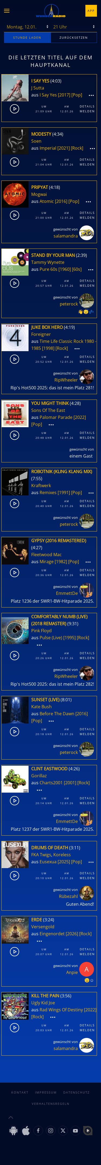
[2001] (70, 783)
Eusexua (48, 862)
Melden (87, 111)
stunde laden (27, 37)
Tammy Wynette (47, 262)
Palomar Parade (56, 417)
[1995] (69, 638)
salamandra (66, 236)
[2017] (64, 95)
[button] (6, 10)
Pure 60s (48, 269)
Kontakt (20, 1092)
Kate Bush (41, 707)
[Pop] (76, 95)
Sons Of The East (48, 410)
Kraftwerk (41, 485)
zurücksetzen (74, 37)
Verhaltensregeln (50, 1104)
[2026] (72, 934)
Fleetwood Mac (46, 555)
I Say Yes (48, 95)
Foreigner (41, 334)
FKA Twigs (41, 855)
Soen (36, 141)
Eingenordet (52, 934)
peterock (69, 304)
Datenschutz (76, 1092)
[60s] (77, 269)
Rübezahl (68, 896)
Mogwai (39, 194)
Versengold (42, 927)
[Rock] (77, 148)
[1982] (61, 561)
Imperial (48, 148)
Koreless (62, 855)
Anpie (72, 972)
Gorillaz (39, 776)
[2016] (61, 201)
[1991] (64, 492)
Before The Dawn (57, 714)
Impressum (46, 1092)
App (91, 11)
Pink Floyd (41, 631)
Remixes (48, 492)
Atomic (47, 201)
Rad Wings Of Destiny (61, 1010)
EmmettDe (67, 593)
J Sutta (37, 88)
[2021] (63, 148)
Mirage (47, 561)
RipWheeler (66, 380)
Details (87, 106)
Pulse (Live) (51, 638)
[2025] (64, 862)
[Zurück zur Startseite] (50, 10)
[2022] (80, 417)
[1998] (48, 348)
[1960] (64, 269)
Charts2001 (51, 783)
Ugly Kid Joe (43, 1003)
